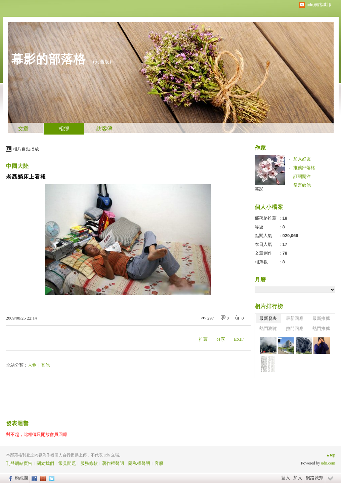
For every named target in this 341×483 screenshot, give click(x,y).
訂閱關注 (302, 176)
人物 (32, 365)
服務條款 (89, 463)
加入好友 (302, 158)
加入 (297, 477)
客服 (159, 463)
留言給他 (302, 185)
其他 (45, 365)
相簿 (63, 129)
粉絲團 (21, 477)
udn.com (328, 463)
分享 (220, 339)
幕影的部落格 (48, 59)
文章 (23, 129)
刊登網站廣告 (19, 463)
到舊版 (102, 61)
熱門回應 (294, 328)
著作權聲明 (113, 463)
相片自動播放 (26, 148)
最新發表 (268, 318)
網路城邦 (314, 477)
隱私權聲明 (139, 463)
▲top (330, 455)
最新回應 (294, 318)
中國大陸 (17, 166)
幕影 (259, 189)
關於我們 (45, 463)
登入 (285, 477)
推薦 (203, 339)
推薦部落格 (304, 167)
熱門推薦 (321, 328)
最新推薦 (321, 318)
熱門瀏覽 (268, 328)
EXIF (239, 339)
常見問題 (67, 463)
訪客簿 (104, 129)
